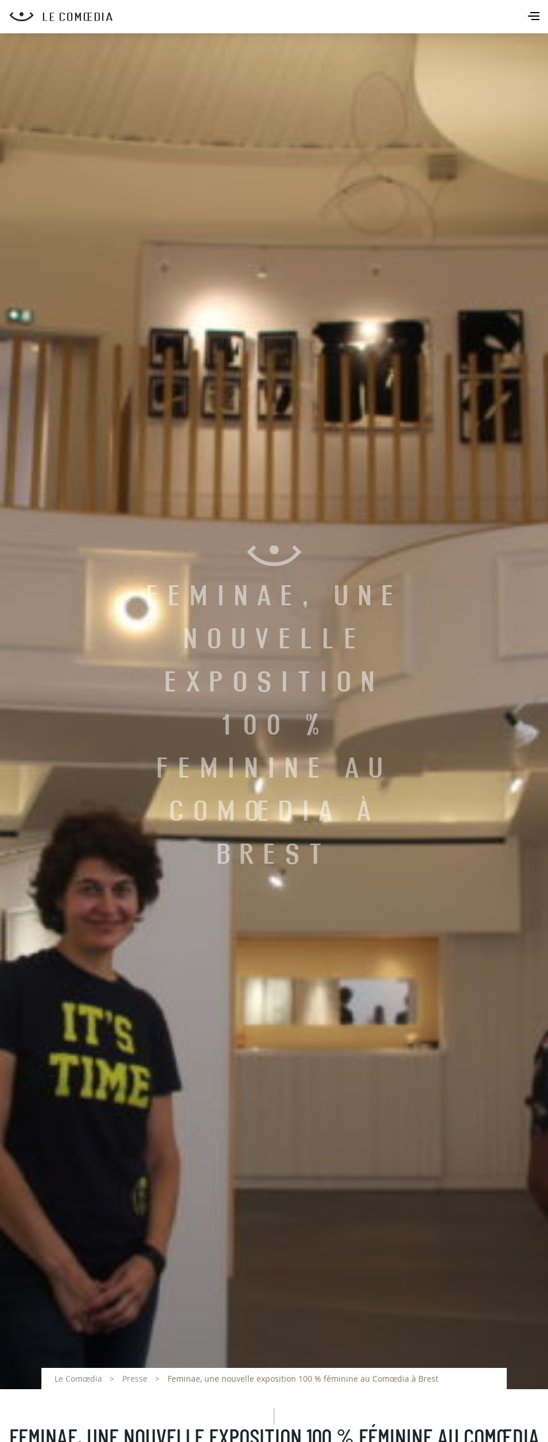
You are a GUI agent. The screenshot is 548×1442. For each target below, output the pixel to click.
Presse (134, 1378)
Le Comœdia (78, 1378)
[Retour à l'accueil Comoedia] (278, 16)
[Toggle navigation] (535, 17)
